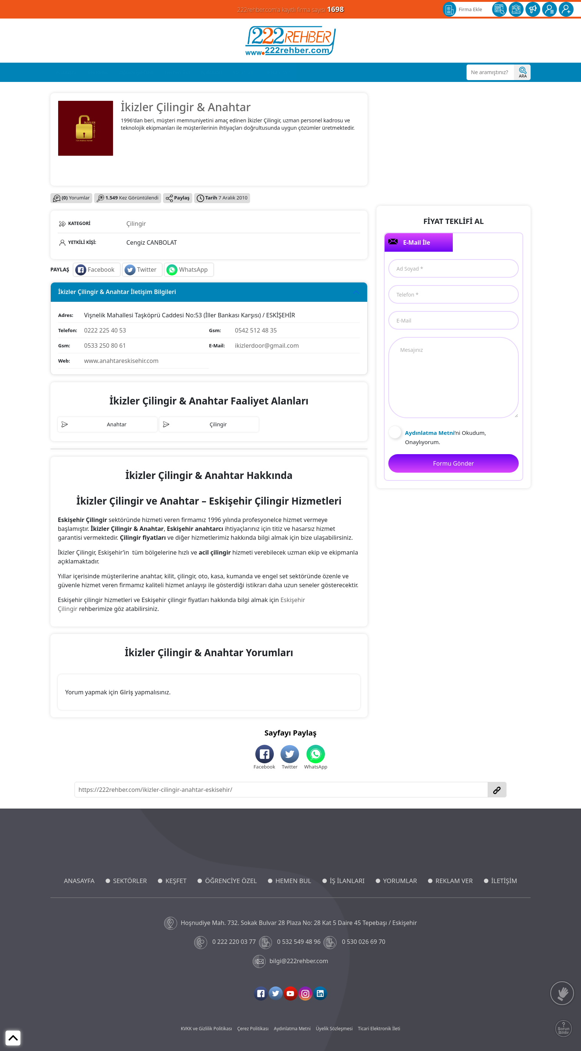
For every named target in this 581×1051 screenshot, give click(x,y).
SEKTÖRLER (130, 880)
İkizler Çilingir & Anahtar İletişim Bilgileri (117, 292)
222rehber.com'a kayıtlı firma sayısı (290, 9)
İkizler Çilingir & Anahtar (186, 107)
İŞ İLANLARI (347, 880)
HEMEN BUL (293, 880)
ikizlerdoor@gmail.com (267, 345)
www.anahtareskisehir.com (121, 361)
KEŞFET (175, 880)
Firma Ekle (470, 9)
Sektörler (98, 72)
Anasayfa (66, 72)
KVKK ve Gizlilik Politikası (206, 1028)
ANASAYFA (79, 880)
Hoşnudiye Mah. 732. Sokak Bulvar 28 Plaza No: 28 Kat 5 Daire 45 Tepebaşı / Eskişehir (290, 923)
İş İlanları (211, 72)
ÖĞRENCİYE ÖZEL (231, 880)
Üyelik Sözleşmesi (334, 1028)
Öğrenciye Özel (136, 72)
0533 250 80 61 (105, 345)
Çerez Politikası (253, 1028)
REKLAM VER (453, 880)
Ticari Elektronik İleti (379, 1028)
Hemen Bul (177, 72)
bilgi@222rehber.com (290, 961)
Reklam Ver (277, 72)
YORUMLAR (400, 880)
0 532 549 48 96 (290, 942)
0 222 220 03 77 (226, 942)
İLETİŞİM (504, 880)
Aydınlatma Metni (292, 1028)
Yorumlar (243, 72)
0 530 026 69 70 (355, 942)
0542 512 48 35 (256, 330)
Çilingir (136, 223)
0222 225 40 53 (105, 330)
